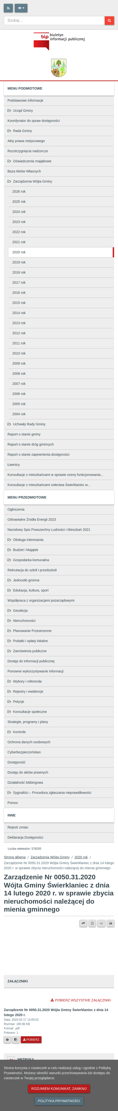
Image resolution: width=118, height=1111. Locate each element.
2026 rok (18, 191)
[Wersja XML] (101, 923)
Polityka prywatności (59, 1101)
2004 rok (18, 414)
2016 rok (18, 293)
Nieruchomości (22, 621)
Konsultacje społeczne (27, 712)
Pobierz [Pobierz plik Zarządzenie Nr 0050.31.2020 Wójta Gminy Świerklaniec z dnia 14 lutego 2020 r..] (31, 1039)
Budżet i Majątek (23, 550)
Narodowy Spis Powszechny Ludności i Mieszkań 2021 (49, 530)
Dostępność (16, 762)
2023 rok (18, 222)
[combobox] (54, 20)
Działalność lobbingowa (25, 782)
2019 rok (18, 262)
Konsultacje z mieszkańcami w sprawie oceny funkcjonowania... (55, 475)
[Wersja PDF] (92, 923)
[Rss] (8, 8)
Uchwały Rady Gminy (27, 424)
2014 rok (18, 313)
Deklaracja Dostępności (25, 837)
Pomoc (13, 803)
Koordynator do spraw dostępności (34, 121)
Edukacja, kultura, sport (28, 590)
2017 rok (18, 282)
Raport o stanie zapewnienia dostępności (38, 454)
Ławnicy (14, 465)
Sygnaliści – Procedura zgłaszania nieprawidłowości (49, 793)
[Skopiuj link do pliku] (15, 1039)
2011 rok (18, 343)
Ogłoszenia (16, 509)
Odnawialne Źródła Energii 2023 (32, 519)
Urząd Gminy (20, 110)
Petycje (16, 701)
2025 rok (18, 202)
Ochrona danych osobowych (29, 742)
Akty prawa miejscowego (26, 141)
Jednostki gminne (23, 580)
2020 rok (18, 252)
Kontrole (17, 732)
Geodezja (18, 610)
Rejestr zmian (18, 827)
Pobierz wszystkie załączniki (81, 1000)
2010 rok (18, 353)
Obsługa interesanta (25, 540)
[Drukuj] (110, 923)
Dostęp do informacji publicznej (31, 661)
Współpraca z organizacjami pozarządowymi (41, 600)
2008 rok (18, 373)
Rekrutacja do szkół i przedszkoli (32, 570)
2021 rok (18, 242)
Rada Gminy (20, 131)
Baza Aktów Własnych (24, 171)
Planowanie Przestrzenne (30, 631)
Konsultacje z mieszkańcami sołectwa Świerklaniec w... (49, 485)
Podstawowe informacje (25, 100)
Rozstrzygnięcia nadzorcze (28, 151)
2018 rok (18, 272)
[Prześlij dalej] (83, 923)
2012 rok (18, 333)
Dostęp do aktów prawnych (28, 772)
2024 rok (18, 212)
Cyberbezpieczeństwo (24, 752)
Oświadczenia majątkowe (29, 161)
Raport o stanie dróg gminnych (31, 444)
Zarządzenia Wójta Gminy (30, 181)
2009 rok (18, 363)
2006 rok (18, 394)
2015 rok (18, 303)
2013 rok (18, 323)
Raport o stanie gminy (24, 434)
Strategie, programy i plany (28, 722)
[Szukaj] (109, 20)
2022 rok (18, 232)
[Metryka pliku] (7, 1039)
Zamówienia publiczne (27, 651)
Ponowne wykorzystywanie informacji (35, 671)
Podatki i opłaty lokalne (28, 641)
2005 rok (18, 404)
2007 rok (18, 384)
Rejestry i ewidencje (25, 691)
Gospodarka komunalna (28, 560)
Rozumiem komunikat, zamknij (59, 1089)
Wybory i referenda (25, 681)
